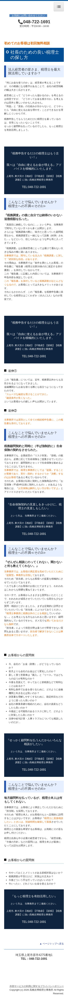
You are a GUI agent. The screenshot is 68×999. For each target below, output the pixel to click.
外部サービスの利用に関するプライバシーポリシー (37, 986)
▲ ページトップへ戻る (52, 943)
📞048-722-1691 (34, 21)
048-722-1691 (38, 958)
